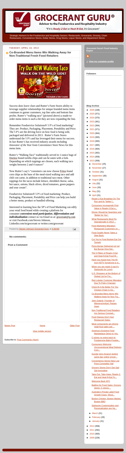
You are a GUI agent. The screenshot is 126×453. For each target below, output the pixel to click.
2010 (92, 434)
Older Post (75, 325)
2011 (92, 430)
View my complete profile (101, 61)
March (95, 413)
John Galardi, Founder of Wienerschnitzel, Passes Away (104, 304)
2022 (92, 125)
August (95, 180)
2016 (92, 149)
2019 (92, 137)
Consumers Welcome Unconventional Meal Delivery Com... (107, 347)
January (96, 421)
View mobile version (42, 331)
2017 (92, 145)
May (94, 191)
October (96, 172)
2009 (92, 438)
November (97, 168)
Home (42, 325)
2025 (92, 114)
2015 (92, 153)
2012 (92, 426)
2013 (92, 161)
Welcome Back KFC (101, 381)
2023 (92, 121)
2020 (92, 133)
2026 (92, 110)
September (97, 176)
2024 (92, 118)
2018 (92, 141)
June (94, 187)
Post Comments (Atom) (28, 340)
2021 (92, 129)
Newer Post (9, 325)
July (94, 183)
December (97, 164)
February (96, 417)
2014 (92, 157)
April (94, 195)
